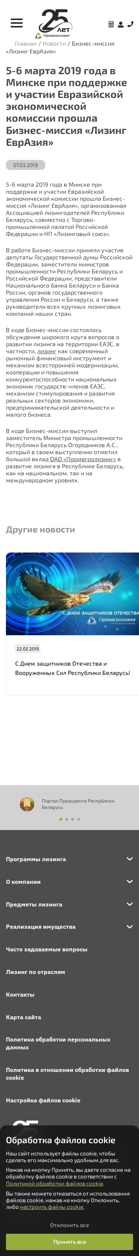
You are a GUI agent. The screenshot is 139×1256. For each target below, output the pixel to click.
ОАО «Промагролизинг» (83, 458)
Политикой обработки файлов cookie (54, 1183)
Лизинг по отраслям (35, 971)
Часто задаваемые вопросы (46, 949)
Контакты (20, 994)
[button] (60, 819)
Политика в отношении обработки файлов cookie (67, 1073)
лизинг (46, 350)
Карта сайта (23, 1017)
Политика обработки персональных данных (58, 1043)
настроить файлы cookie (51, 1206)
